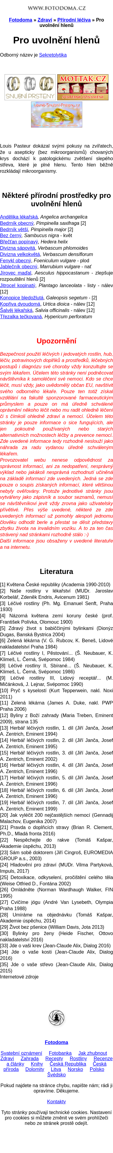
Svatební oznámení (21, 1053)
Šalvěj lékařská (16, 310)
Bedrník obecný (16, 223)
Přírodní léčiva (74, 19)
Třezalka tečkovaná (21, 316)
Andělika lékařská (19, 216)
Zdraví (45, 19)
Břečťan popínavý (19, 241)
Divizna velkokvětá (20, 254)
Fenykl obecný (15, 260)
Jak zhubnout (92, 1053)
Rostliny (78, 1058)
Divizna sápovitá (17, 248)
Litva (56, 1069)
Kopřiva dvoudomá (20, 304)
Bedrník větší (14, 229)
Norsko (75, 1069)
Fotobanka (60, 1053)
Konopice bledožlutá (21, 297)
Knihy (37, 1063)
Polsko (97, 1069)
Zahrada (30, 1058)
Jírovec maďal (15, 272)
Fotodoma (20, 19)
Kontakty (56, 1101)
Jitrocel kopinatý (17, 285)
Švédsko (56, 1074)
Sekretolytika (53, 54)
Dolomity (34, 1069)
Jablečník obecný (18, 266)
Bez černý (10, 235)
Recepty (54, 1058)
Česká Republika (68, 1063)
